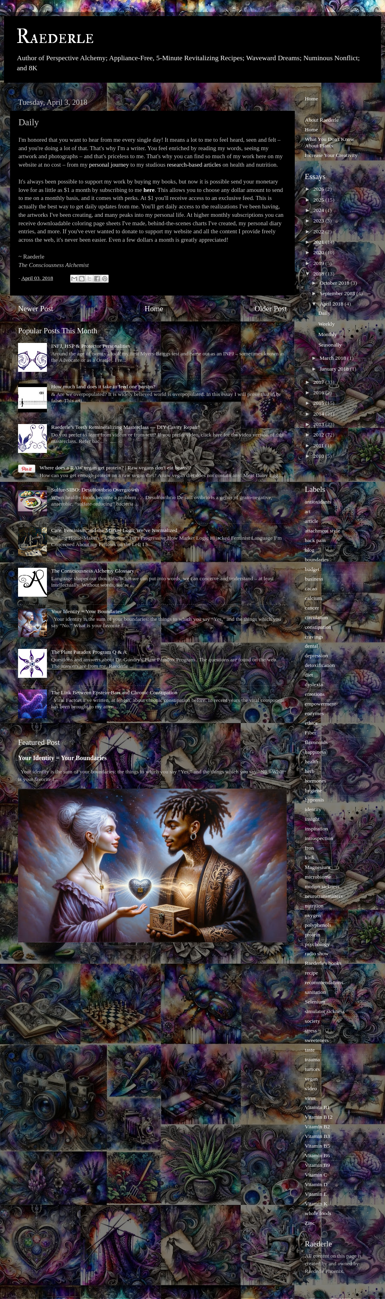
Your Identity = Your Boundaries (86, 611)
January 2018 (335, 369)
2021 (319, 242)
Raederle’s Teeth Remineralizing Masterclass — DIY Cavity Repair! (125, 427)
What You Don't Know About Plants (329, 142)
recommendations (324, 982)
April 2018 (332, 304)
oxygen (313, 915)
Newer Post (35, 308)
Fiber (310, 733)
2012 (319, 435)
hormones (315, 781)
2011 (319, 446)
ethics (311, 723)
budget (312, 569)
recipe (311, 973)
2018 (319, 274)
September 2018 (338, 293)
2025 (319, 200)
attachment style (322, 531)
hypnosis (314, 800)
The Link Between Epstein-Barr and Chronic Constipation (114, 692)
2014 (319, 414)
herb (309, 771)
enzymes (314, 713)
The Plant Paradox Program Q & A (89, 652)
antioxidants (318, 502)
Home (154, 308)
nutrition (314, 906)
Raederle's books (323, 963)
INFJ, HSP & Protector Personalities (90, 346)
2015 (319, 403)
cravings (314, 637)
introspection (319, 838)
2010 (319, 456)
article (311, 521)
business (314, 579)
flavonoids (316, 742)
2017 (319, 382)
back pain (315, 540)
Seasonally (330, 345)
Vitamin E (316, 1194)
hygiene (313, 790)
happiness (315, 752)
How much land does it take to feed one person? (103, 386)
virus (310, 1098)
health (311, 762)
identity (313, 809)
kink (309, 857)
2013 (319, 424)
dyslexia (314, 684)
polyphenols (318, 925)
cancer (312, 608)
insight (312, 819)
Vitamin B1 (317, 1107)
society (312, 1021)
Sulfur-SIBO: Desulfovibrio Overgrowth (95, 490)
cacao (311, 588)
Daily (324, 313)
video (311, 1088)
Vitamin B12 (318, 1117)
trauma (312, 1059)
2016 (319, 392)
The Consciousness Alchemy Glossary (92, 571)
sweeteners (316, 1040)
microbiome (318, 877)
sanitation (315, 992)
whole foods (318, 1213)
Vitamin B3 (317, 1136)
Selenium (315, 1002)
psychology (317, 944)
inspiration (316, 829)
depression (316, 656)
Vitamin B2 (317, 1127)
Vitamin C (316, 1175)
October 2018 (335, 283)
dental (311, 646)
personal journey (109, 164)
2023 (319, 221)
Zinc (310, 1223)
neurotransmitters (323, 896)
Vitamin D (316, 1184)
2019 (319, 263)
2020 (319, 252)
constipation (318, 627)
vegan (311, 1079)
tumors (312, 1069)
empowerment (320, 704)
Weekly (326, 324)
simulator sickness (324, 1011)
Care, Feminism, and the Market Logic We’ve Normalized (114, 530)
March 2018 (333, 358)
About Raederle (322, 120)
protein (312, 935)
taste (310, 1050)
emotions (315, 694)
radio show (317, 953)
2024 (319, 210)
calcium (313, 598)
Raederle (55, 37)
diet (309, 675)
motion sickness (322, 886)
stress (311, 1031)
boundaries (316, 560)
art (307, 511)
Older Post (271, 308)
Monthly (327, 334)
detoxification (320, 665)
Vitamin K (316, 1204)
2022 (319, 231)
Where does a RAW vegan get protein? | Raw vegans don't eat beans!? (115, 468)
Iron (309, 848)
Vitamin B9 (317, 1165)
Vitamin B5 (317, 1146)
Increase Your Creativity (331, 155)
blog (309, 550)
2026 (319, 189)
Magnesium (317, 867)
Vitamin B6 (317, 1155)
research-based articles (194, 164)
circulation (316, 617)
